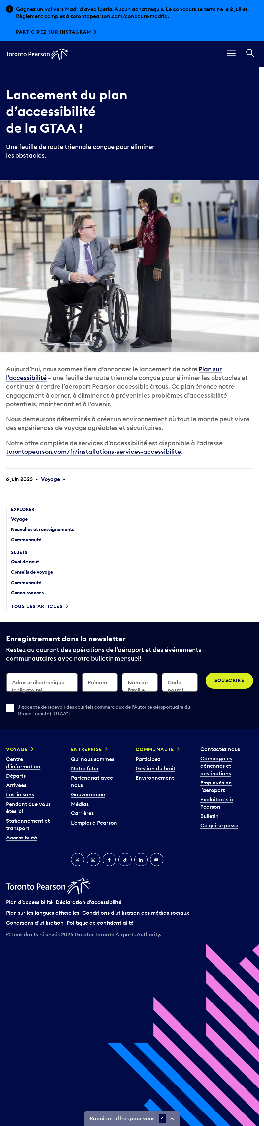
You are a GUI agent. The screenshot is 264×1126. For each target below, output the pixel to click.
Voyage (50, 479)
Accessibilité (21, 837)
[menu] (231, 54)
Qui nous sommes (92, 759)
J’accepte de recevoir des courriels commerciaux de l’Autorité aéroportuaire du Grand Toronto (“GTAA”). (104, 710)
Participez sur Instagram (53, 32)
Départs (16, 775)
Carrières (82, 813)
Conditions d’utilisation (35, 923)
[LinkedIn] (141, 859)
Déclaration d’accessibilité (88, 902)
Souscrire (229, 680)
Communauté (155, 749)
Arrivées (16, 785)
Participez (148, 759)
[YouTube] (156, 859)
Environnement (155, 777)
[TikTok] (125, 859)
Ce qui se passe (219, 825)
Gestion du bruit (155, 768)
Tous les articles (37, 606)
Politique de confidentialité (100, 923)
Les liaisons (20, 794)
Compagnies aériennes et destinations (216, 766)
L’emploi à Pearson (94, 822)
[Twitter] (77, 859)
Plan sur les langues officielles (42, 912)
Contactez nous (220, 749)
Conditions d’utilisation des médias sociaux (135, 912)
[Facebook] (109, 859)
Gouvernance (88, 794)
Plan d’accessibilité (29, 902)
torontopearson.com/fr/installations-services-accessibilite (93, 451)
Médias (80, 804)
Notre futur (85, 768)
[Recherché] (250, 54)
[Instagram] (93, 859)
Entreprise (86, 749)
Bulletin (209, 816)
